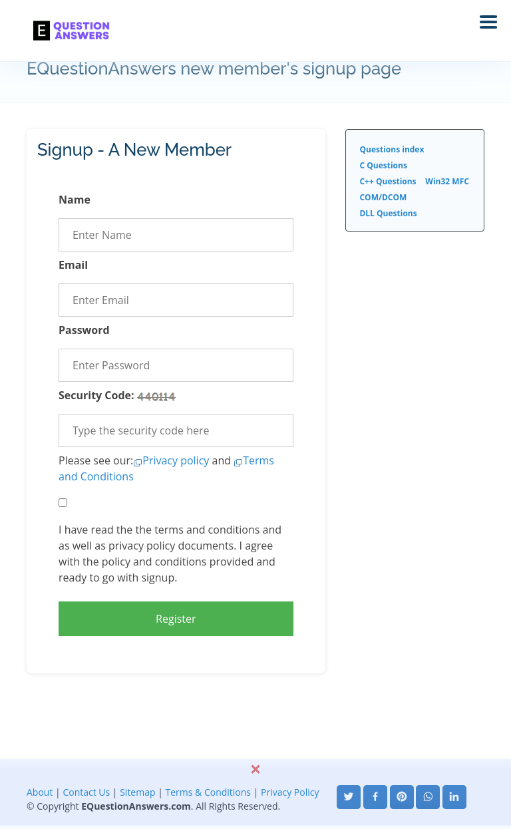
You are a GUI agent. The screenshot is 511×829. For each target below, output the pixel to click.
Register (176, 618)
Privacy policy (175, 460)
